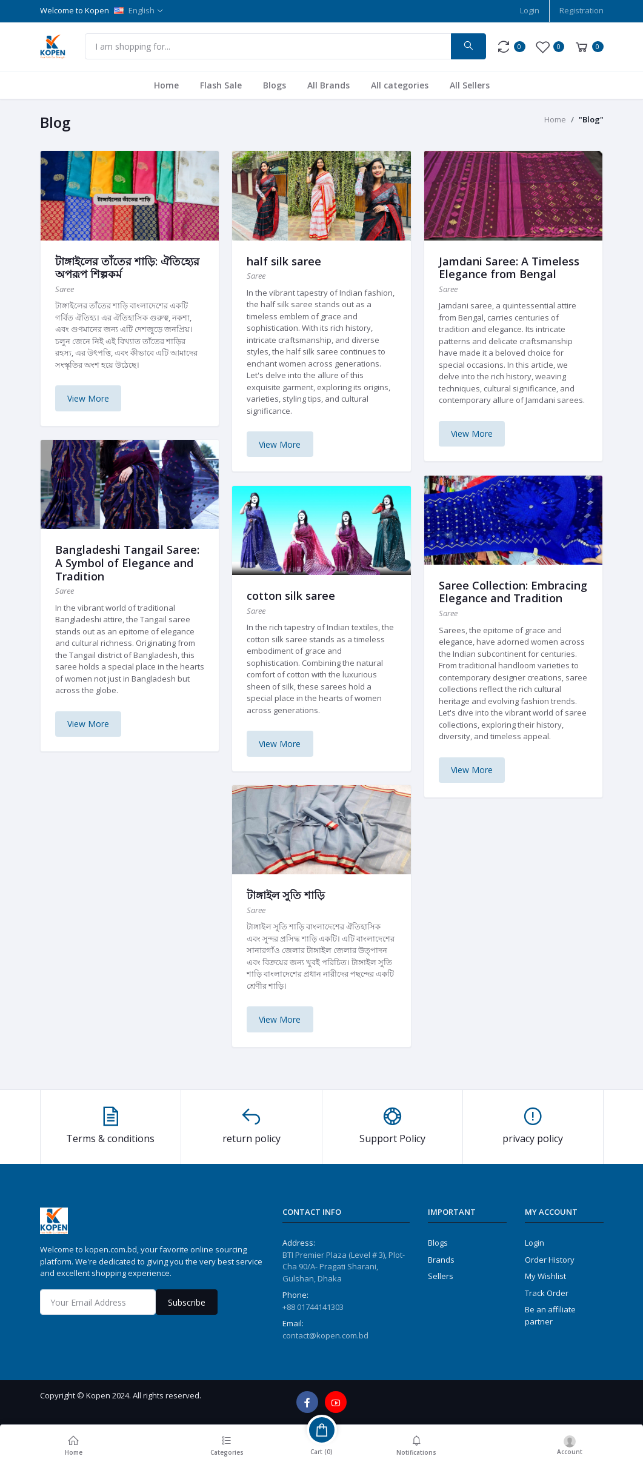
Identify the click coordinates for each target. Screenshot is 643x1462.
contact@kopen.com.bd (325, 1335)
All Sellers (470, 85)
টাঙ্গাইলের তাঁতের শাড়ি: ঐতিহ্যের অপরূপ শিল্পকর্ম (127, 268)
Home (166, 85)
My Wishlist (545, 1276)
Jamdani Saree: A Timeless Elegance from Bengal (509, 268)
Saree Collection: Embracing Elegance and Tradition (513, 592)
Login (529, 10)
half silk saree (284, 261)
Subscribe (186, 1302)
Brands (441, 1259)
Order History (550, 1259)
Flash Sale (221, 85)
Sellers (440, 1276)
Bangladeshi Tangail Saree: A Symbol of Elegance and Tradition (127, 562)
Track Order (546, 1293)
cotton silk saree (291, 595)
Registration (581, 10)
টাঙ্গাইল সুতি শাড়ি (286, 895)
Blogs (274, 85)
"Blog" (591, 119)
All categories (399, 85)
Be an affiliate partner (550, 1315)
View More (88, 398)
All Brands (328, 85)
